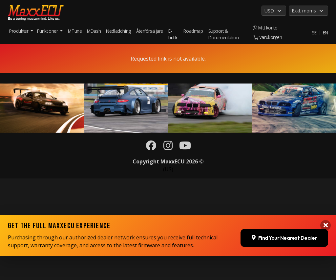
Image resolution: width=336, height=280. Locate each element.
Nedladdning (118, 31)
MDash (94, 31)
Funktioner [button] (48, 31)
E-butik (173, 34)
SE (314, 32)
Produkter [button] (19, 31)
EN (325, 32)
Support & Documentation (223, 34)
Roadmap (193, 31)
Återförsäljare (149, 31)
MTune (75, 31)
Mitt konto (265, 28)
